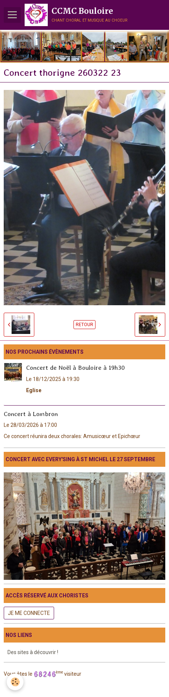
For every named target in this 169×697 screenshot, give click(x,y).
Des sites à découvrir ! (32, 652)
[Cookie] (15, 681)
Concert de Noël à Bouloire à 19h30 (75, 367)
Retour (84, 324)
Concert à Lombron (31, 413)
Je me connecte (29, 613)
